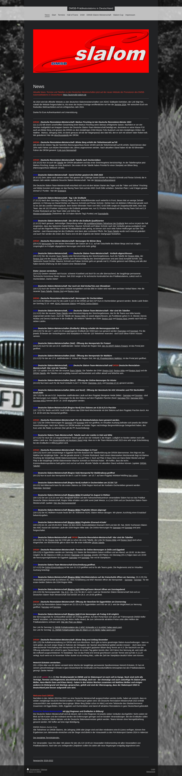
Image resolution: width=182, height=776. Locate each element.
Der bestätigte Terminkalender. (46, 738)
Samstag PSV (123, 398)
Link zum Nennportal (67, 150)
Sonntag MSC (39, 401)
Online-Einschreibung (54, 567)
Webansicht (150, 772)
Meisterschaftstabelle (42, 214)
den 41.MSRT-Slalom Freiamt (115, 346)
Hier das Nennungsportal (64, 503)
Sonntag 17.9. (112, 383)
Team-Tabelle (113, 231)
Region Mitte (133, 256)
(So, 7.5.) (74, 592)
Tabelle (60, 163)
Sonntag (134, 331)
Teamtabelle (103, 214)
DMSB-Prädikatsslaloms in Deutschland (91, 8)
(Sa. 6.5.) (65, 592)
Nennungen (47, 244)
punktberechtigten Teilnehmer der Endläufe (105, 223)
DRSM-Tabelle (39, 373)
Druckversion (33, 770)
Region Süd (38, 259)
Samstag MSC (136, 398)
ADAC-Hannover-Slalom (65, 303)
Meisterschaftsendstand (104, 180)
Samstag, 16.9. (95, 383)
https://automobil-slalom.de (74, 95)
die (85, 223)
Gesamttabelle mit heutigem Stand (67, 440)
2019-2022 (48, 760)
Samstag (122, 331)
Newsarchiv (38, 760)
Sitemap (44, 770)
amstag (46, 607)
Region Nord (56, 259)
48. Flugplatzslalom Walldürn (109, 358)
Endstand (62, 191)
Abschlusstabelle (61, 135)
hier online (133, 475)
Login (153, 769)
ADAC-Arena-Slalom (89, 303)
